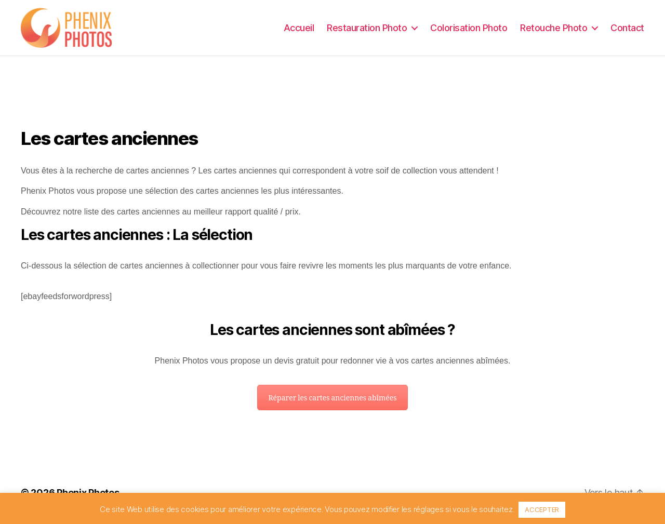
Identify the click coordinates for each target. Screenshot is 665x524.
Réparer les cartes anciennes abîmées (332, 400)
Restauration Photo (367, 28)
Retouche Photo (553, 28)
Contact (627, 28)
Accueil (299, 28)
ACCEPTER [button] (542, 509)
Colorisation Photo (468, 28)
